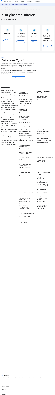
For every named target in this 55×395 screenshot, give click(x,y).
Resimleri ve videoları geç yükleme (24, 158)
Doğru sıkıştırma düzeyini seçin (43, 131)
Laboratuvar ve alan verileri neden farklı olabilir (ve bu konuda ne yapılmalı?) (43, 96)
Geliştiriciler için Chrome (6, 390)
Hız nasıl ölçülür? (34, 35)
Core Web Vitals (23, 87)
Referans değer (29, 1)
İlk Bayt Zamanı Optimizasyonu (25, 129)
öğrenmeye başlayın (19, 77)
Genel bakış (5, 87)
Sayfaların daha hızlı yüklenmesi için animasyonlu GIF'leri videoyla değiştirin (43, 135)
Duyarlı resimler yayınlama (42, 138)
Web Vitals (21, 90)
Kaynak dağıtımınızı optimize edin (27, 126)
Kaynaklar (16, 1)
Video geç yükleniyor (23, 162)
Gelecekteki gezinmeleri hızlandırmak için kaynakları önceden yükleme (25, 145)
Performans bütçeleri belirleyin (26, 213)
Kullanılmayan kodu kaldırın (24, 201)
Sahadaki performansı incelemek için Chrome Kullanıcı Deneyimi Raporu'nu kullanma (43, 91)
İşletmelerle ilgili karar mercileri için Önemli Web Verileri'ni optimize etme (24, 121)
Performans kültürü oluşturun (44, 193)
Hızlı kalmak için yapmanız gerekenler (47, 37)
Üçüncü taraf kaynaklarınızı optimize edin (43, 173)
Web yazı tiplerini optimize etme (45, 157)
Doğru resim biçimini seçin (42, 129)
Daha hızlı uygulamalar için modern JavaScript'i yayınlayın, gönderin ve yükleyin (25, 209)
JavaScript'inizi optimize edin (26, 193)
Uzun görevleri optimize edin (25, 196)
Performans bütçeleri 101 (24, 216)
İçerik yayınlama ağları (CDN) (25, 131)
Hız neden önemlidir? (21, 35)
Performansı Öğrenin (13, 60)
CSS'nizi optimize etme (24, 172)
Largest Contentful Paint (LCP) (25, 99)
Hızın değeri (39, 196)
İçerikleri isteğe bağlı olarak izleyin (21, 4)
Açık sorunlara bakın (5, 386)
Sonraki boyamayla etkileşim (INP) (26, 103)
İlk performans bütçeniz (24, 218)
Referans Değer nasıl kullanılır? (40, 1)
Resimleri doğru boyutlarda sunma (44, 140)
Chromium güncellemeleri (6, 392)
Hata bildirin (4, 384)
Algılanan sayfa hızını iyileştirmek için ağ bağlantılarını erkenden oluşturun (26, 140)
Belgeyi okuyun (8, 39)
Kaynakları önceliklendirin (24, 133)
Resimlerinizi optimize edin (43, 126)
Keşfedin (22, 1)
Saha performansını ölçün (43, 87)
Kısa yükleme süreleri (18, 15)
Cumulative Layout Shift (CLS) (25, 101)
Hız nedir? (7, 34)
